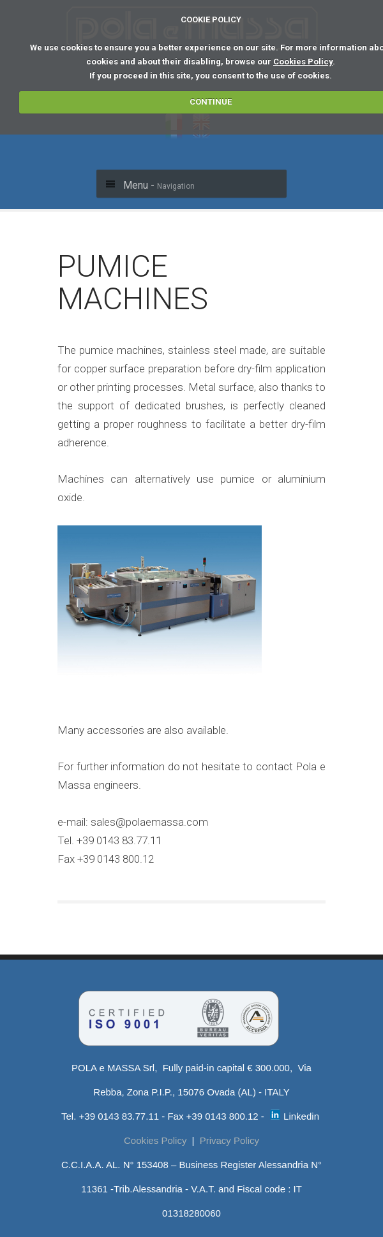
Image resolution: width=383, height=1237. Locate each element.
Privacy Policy (229, 1140)
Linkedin (294, 1116)
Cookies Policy (303, 61)
